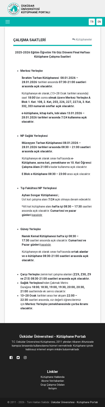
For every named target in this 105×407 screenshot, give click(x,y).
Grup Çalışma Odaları (53, 384)
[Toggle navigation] (7, 21)
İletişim (52, 388)
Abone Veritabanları (52, 380)
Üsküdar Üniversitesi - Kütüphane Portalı (74, 402)
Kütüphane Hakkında (52, 377)
